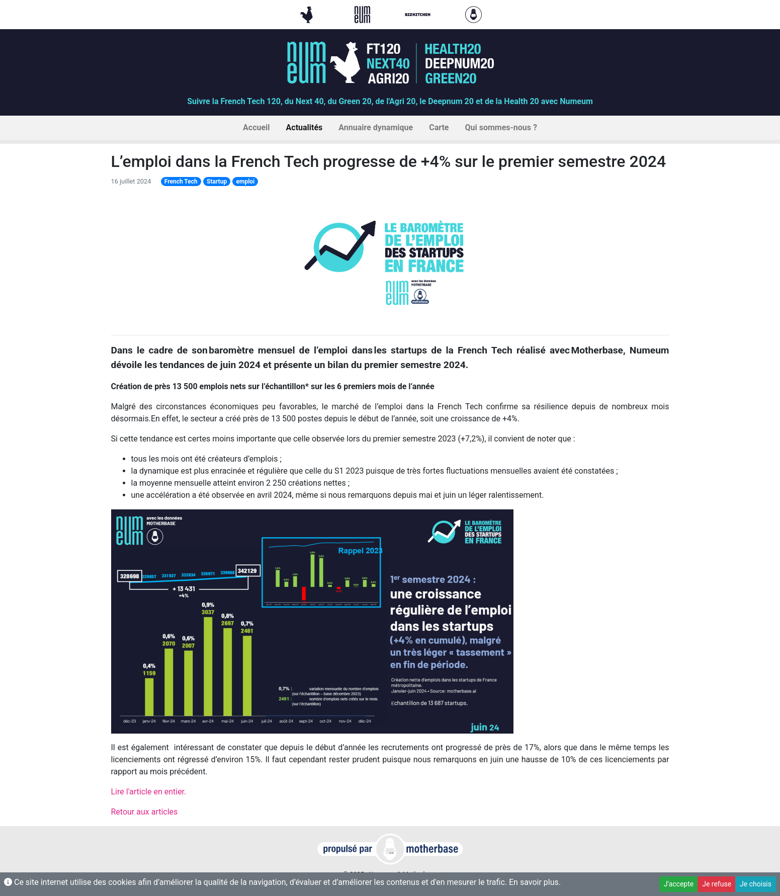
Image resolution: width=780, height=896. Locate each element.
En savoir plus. (535, 882)
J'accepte (679, 884)
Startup (217, 181)
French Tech (181, 181)
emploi (245, 181)
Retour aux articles (144, 812)
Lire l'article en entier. (149, 791)
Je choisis (755, 884)
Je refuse (716, 884)
